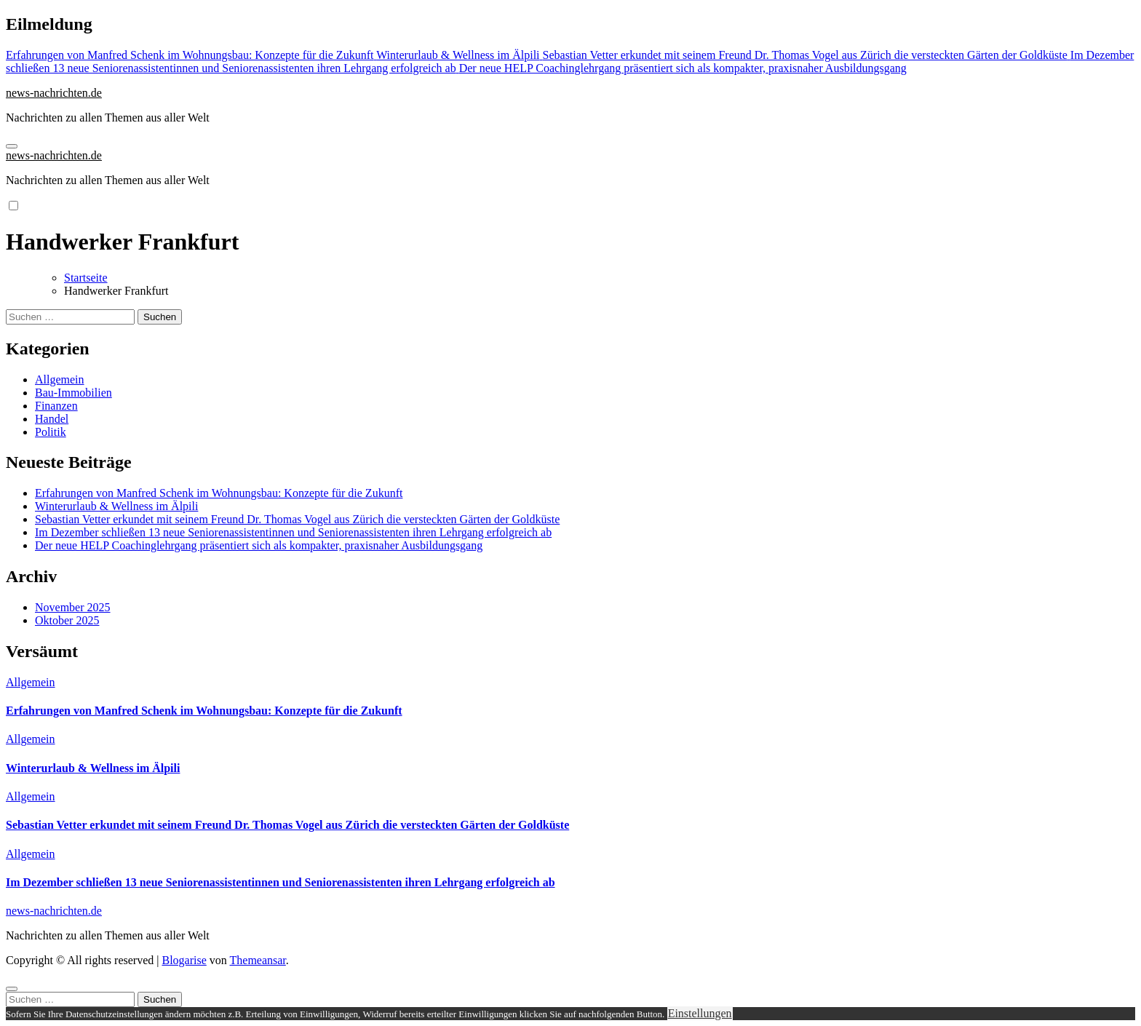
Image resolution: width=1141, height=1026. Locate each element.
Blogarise (184, 960)
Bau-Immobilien (73, 392)
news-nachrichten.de (54, 93)
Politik (50, 432)
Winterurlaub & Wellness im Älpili (116, 506)
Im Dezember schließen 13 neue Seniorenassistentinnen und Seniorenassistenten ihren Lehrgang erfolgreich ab (293, 532)
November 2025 (73, 607)
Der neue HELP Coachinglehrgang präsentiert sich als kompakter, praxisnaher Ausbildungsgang (258, 545)
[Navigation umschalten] (11, 146)
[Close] (11, 989)
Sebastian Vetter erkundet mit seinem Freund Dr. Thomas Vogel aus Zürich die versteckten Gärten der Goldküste (297, 519)
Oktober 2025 (67, 620)
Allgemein (59, 379)
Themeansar (258, 960)
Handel (51, 419)
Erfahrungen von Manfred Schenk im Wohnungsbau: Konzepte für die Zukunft (218, 493)
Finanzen (56, 405)
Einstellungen (700, 1013)
